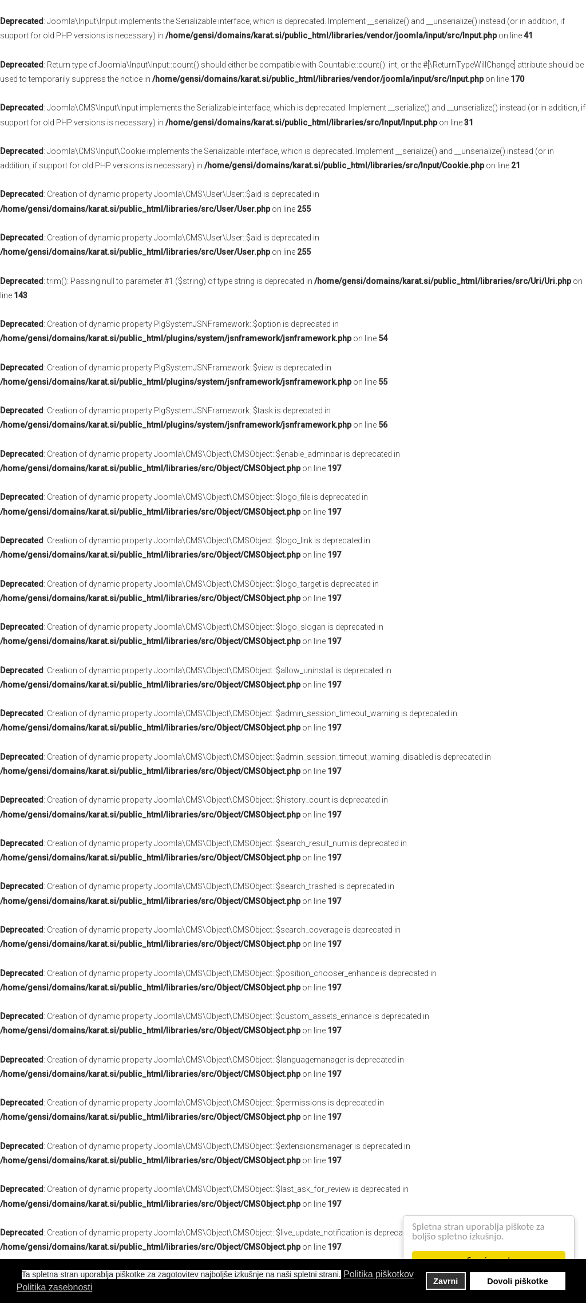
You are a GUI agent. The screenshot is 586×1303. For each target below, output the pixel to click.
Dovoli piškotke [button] (517, 1281)
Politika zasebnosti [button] (55, 1287)
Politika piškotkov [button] (378, 1274)
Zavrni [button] (445, 1281)
